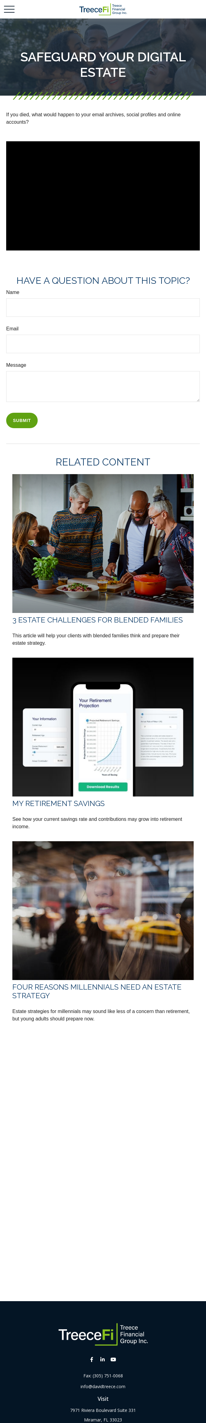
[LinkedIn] (102, 1359)
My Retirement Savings (58, 803)
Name (12, 292)
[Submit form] (22, 420)
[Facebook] (91, 1359)
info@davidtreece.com (103, 1386)
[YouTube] (113, 1359)
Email (12, 328)
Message (16, 365)
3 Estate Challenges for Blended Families (97, 619)
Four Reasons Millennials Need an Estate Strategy (97, 991)
